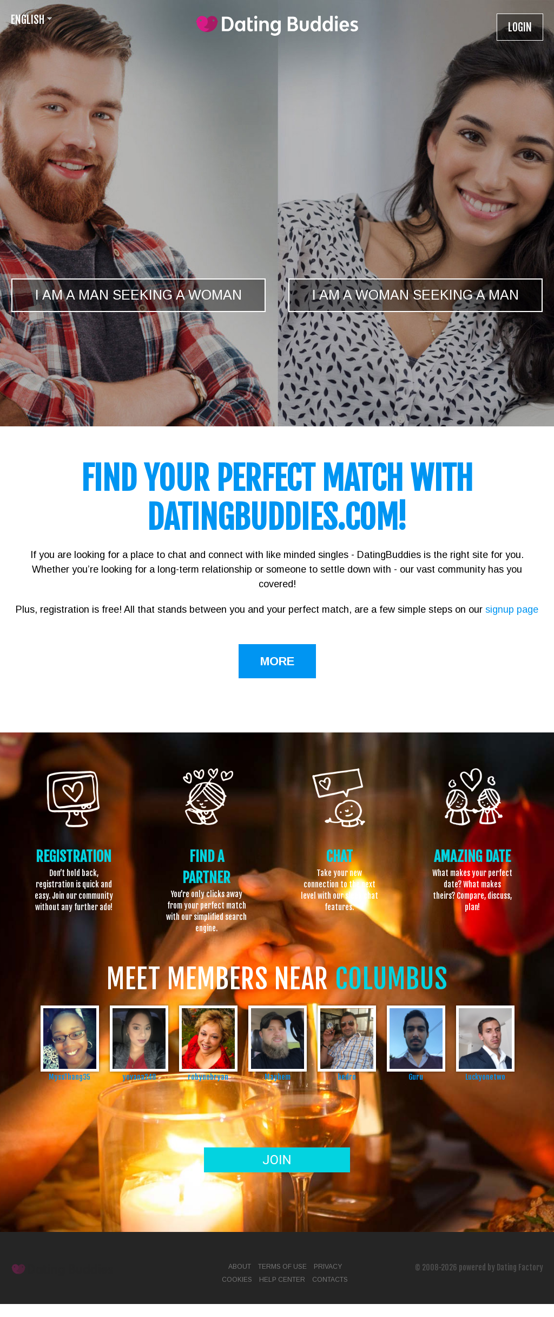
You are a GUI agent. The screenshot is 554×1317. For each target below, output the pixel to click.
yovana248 (139, 1076)
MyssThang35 (69, 1076)
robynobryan (208, 1076)
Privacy (328, 1266)
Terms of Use (282, 1266)
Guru (415, 1076)
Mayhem (278, 1076)
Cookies (237, 1279)
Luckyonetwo (485, 1076)
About (239, 1266)
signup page (511, 609)
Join (276, 1159)
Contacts (330, 1279)
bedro (347, 1076)
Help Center (282, 1279)
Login (520, 27)
